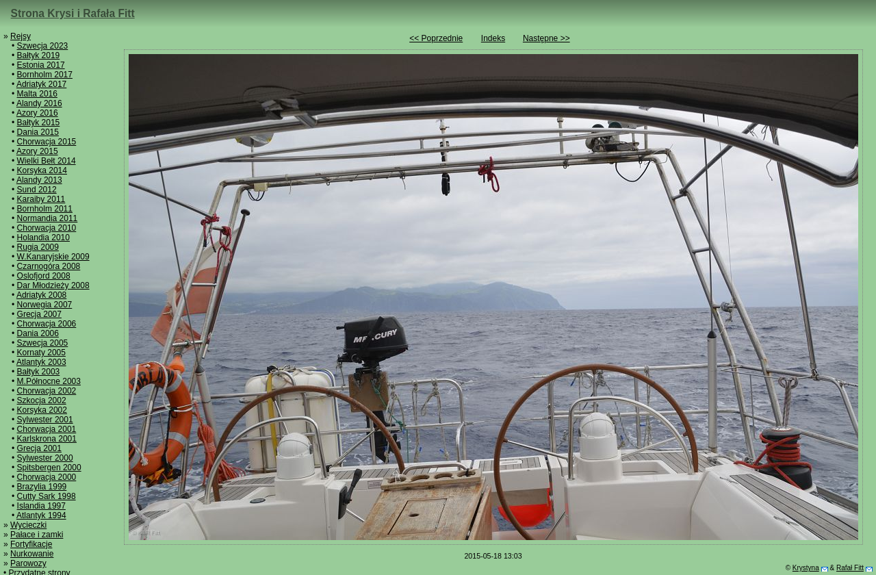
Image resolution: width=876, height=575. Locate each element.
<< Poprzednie (436, 38)
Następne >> (546, 38)
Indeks (493, 38)
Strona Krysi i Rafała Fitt (73, 13)
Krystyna (806, 568)
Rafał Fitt (850, 568)
